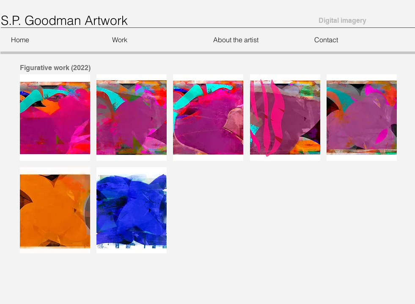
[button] (152, 39)
